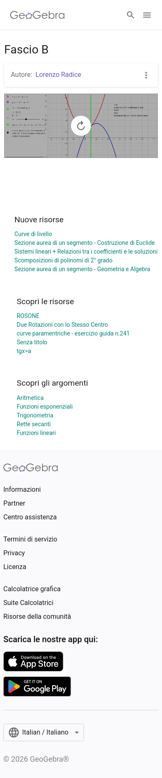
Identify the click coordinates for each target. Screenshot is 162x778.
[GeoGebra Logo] (37, 15)
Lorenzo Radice (58, 75)
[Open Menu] (147, 15)
